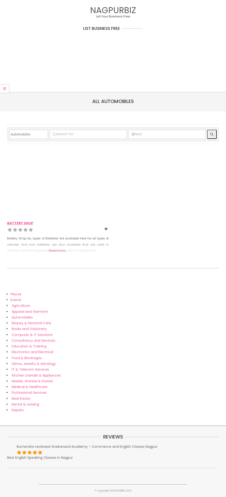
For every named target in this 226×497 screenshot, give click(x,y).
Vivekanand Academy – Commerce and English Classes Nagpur (104, 446)
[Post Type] (28, 134)
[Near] (167, 134)
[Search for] (88, 134)
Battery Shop (20, 223)
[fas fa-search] (212, 134)
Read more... (58, 250)
